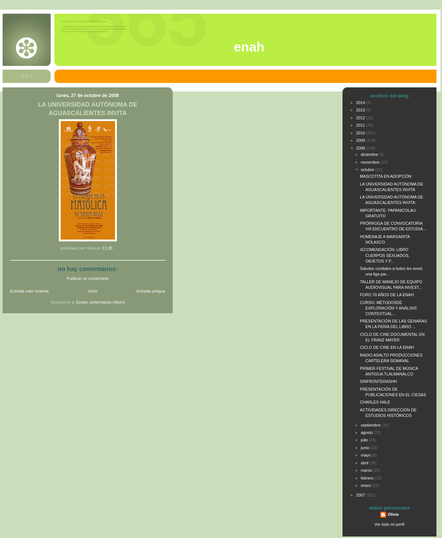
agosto (367, 432)
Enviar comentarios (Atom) (101, 302)
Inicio (93, 291)
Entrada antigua (150, 291)
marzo (367, 470)
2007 (361, 495)
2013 (361, 110)
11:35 (107, 248)
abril (365, 463)
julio (365, 440)
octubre (368, 169)
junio (366, 447)
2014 (361, 102)
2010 (361, 133)
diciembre (370, 154)
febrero (368, 478)
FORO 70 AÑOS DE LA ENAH (387, 295)
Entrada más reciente (29, 291)
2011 (361, 125)
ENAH (249, 47)
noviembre (371, 162)
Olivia (393, 514)
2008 (361, 148)
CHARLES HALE (375, 402)
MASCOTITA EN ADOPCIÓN (385, 176)
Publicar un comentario (88, 278)
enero (366, 485)
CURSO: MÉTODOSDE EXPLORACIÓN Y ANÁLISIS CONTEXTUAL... (388, 308)
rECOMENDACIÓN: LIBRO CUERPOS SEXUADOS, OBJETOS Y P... (384, 255)
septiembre (371, 425)
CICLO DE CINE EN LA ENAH (387, 347)
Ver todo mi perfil (390, 524)
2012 (361, 118)
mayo (366, 455)
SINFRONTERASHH (378, 381)
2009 (361, 140)
